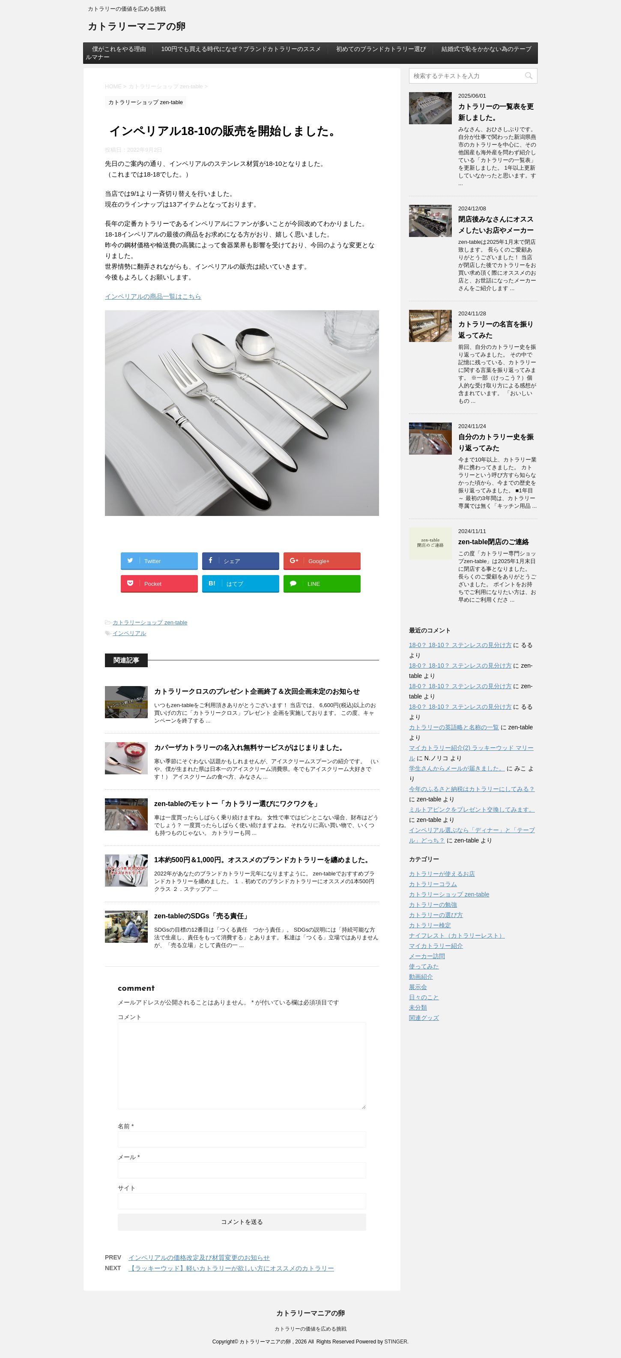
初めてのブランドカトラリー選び (381, 48)
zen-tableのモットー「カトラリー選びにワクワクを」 (237, 803)
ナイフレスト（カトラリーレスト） (457, 935)
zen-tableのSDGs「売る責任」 (202, 916)
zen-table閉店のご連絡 (493, 542)
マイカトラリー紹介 (436, 945)
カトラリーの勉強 (433, 904)
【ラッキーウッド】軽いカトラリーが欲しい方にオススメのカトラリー (231, 1268)
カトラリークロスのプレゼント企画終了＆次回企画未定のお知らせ (257, 691)
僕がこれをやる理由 (119, 48)
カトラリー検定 (430, 925)
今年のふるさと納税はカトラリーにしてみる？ (472, 788)
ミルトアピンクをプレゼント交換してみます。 (472, 809)
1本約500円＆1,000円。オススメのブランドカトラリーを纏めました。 (263, 859)
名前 (126, 1126)
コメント (130, 1016)
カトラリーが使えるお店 (442, 873)
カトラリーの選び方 (436, 914)
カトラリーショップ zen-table (150, 622)
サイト (127, 1187)
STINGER (395, 1342)
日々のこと (424, 997)
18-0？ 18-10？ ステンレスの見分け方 (460, 645)
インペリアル (129, 633)
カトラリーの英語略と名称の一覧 (454, 727)
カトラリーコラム (433, 884)
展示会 (418, 986)
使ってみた (424, 966)
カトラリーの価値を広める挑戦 (310, 1329)
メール (129, 1157)
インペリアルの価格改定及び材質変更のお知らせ (199, 1257)
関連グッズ (424, 1017)
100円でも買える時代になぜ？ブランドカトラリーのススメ (241, 48)
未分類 (418, 1007)
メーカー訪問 (427, 956)
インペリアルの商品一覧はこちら (153, 296)
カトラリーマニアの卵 (136, 27)
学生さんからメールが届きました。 (457, 768)
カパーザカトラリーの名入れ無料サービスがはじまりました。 (250, 747)
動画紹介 (421, 976)
